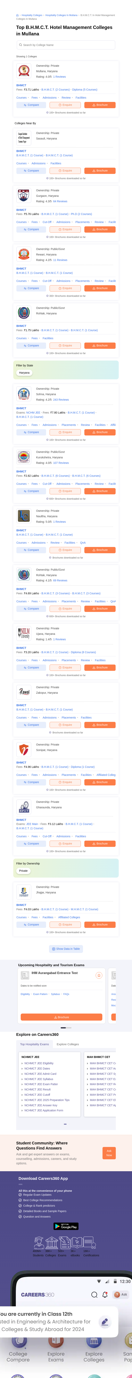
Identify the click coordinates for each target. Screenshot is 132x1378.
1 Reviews (59, 76)
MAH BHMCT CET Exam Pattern (110, 1079)
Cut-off (47, 222)
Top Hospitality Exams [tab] (34, 1044)
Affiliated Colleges (108, 774)
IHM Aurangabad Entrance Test (55, 973)
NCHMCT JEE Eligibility (39, 1063)
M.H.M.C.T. (84, 909)
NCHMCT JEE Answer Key (41, 1105)
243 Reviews (61, 399)
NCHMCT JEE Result (38, 1089)
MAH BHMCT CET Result (105, 1084)
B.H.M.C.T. (55, 89)
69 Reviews (60, 580)
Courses (21, 97)
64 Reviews (60, 201)
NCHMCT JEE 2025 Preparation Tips (47, 1100)
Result (114, 1000)
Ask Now (109, 1153)
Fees (35, 97)
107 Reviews (61, 462)
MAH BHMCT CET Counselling (109, 1063)
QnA (83, 542)
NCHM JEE (33, 412)
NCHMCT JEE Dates (37, 1068)
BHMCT (21, 85)
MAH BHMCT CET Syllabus (107, 1073)
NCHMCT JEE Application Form (44, 1110)
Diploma (84, 89)
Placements (82, 222)
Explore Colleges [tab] (68, 1044)
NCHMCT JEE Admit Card (40, 1073)
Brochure (100, 104)
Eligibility (25, 994)
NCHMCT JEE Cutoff (37, 1094)
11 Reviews (60, 260)
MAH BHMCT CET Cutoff (105, 1089)
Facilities (81, 97)
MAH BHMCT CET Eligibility (107, 1100)
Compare (31, 105)
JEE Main (32, 824)
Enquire (65, 104)
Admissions (50, 97)
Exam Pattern (40, 994)
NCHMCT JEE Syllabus (39, 1079)
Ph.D (81, 214)
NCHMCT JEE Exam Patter (41, 1084)
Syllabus (55, 994)
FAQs (66, 994)
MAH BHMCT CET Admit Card (108, 1068)
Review (66, 97)
